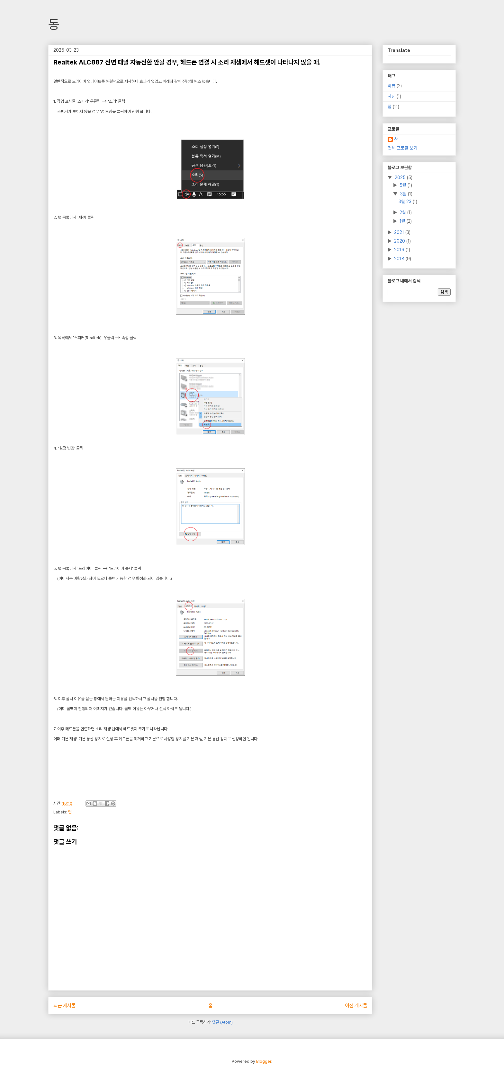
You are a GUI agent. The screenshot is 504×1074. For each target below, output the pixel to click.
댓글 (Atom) (222, 1022)
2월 (403, 212)
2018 (400, 258)
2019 (400, 249)
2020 (400, 241)
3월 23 (406, 201)
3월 (404, 193)
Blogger (263, 1061)
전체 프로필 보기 (402, 147)
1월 (403, 221)
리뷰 (391, 85)
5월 (404, 185)
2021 (399, 232)
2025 (401, 177)
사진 (391, 96)
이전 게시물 (356, 1005)
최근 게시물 (64, 1005)
